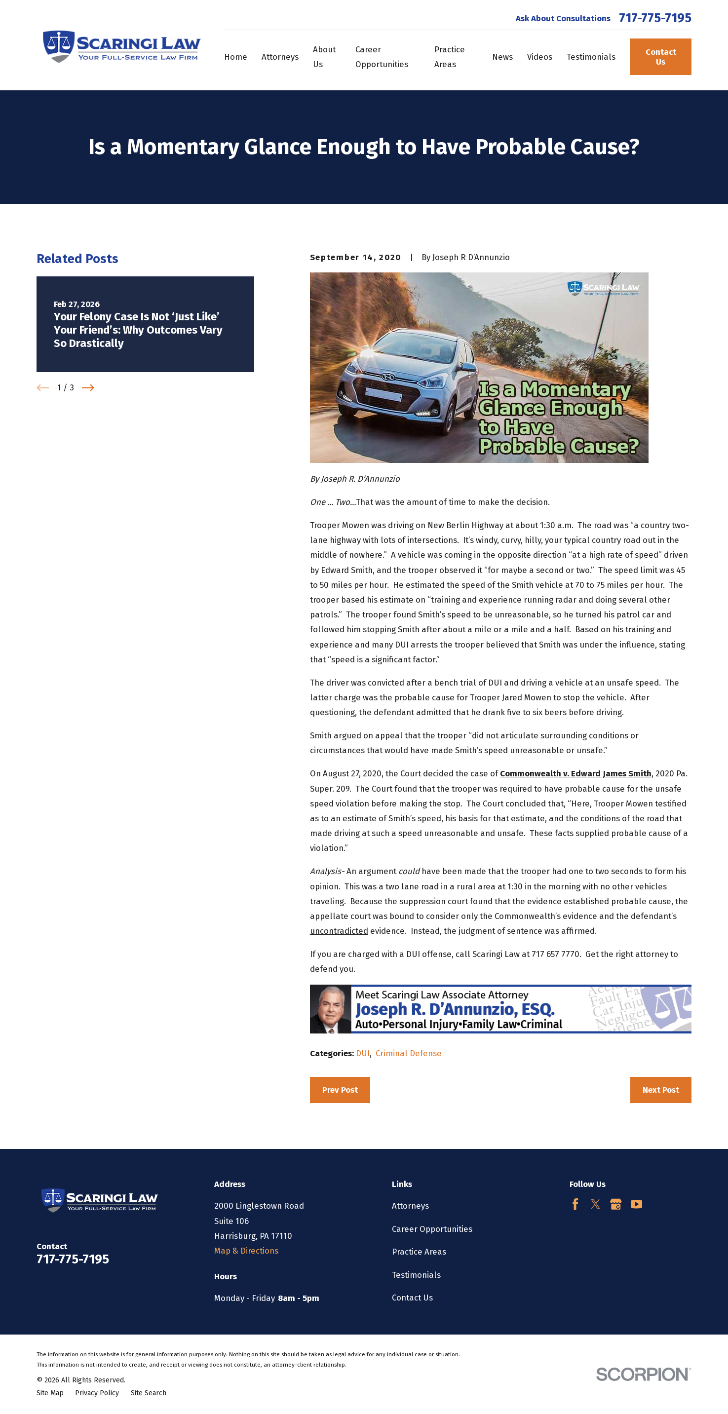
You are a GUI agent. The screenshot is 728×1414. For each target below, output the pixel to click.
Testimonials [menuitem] (591, 57)
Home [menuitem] (235, 57)
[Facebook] (575, 1204)
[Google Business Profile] (615, 1204)
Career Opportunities (432, 1229)
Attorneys (410, 1206)
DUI (363, 1053)
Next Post (661, 1090)
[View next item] (88, 388)
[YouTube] (636, 1204)
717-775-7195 (655, 18)
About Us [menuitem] (324, 56)
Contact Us (661, 57)
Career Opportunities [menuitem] (381, 56)
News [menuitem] (502, 57)
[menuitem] (50, 1393)
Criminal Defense (409, 1053)
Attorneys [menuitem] (280, 57)
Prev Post (340, 1090)
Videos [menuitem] (539, 57)
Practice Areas (419, 1252)
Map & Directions (246, 1251)
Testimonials (416, 1275)
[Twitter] (595, 1204)
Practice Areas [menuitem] (449, 56)
